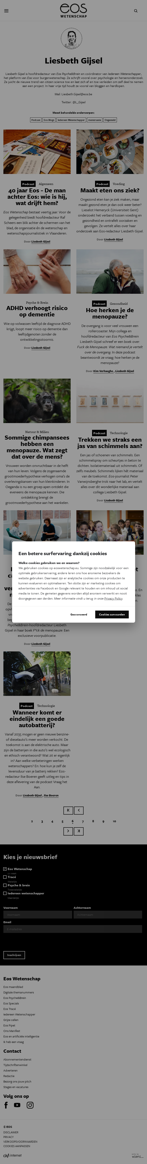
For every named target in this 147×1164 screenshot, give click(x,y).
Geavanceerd (78, 614)
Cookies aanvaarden (112, 614)
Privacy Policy (113, 598)
